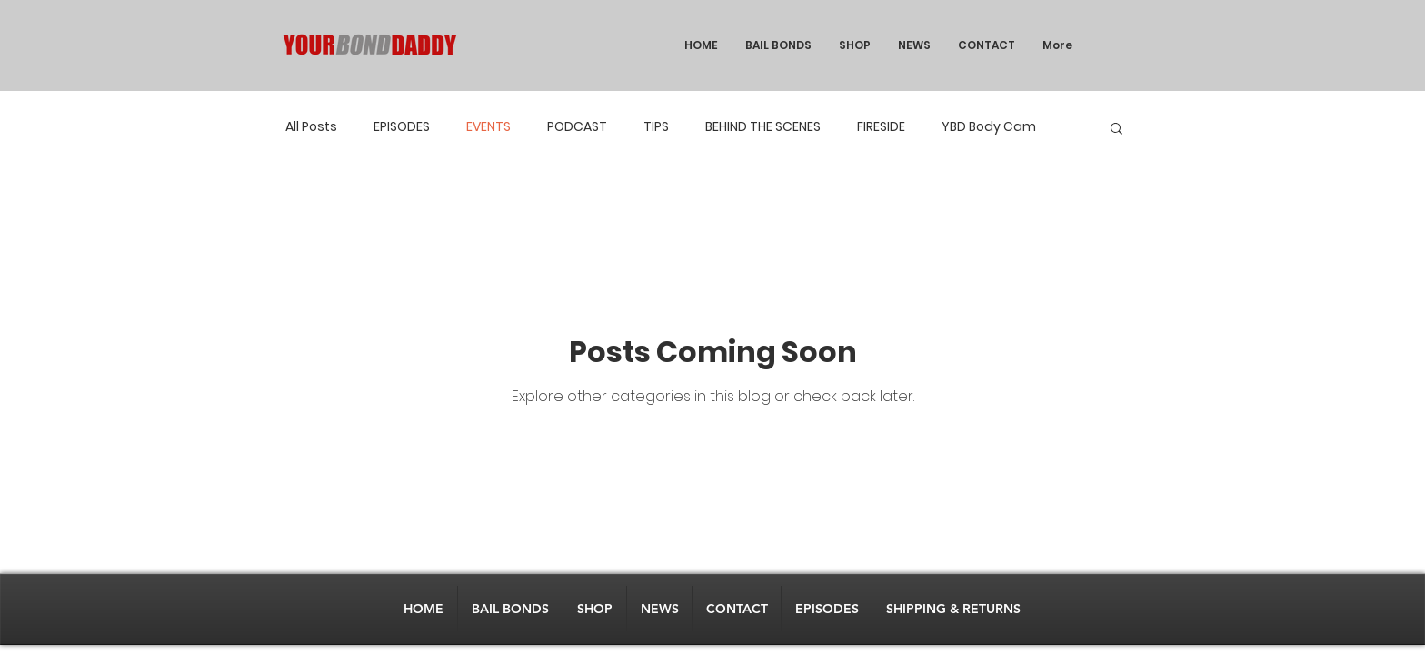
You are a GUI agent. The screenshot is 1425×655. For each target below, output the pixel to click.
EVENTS (488, 127)
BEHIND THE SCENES (763, 127)
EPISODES (402, 127)
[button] (1116, 129)
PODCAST (577, 127)
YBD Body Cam (989, 127)
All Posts (311, 127)
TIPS (656, 127)
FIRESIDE (881, 127)
